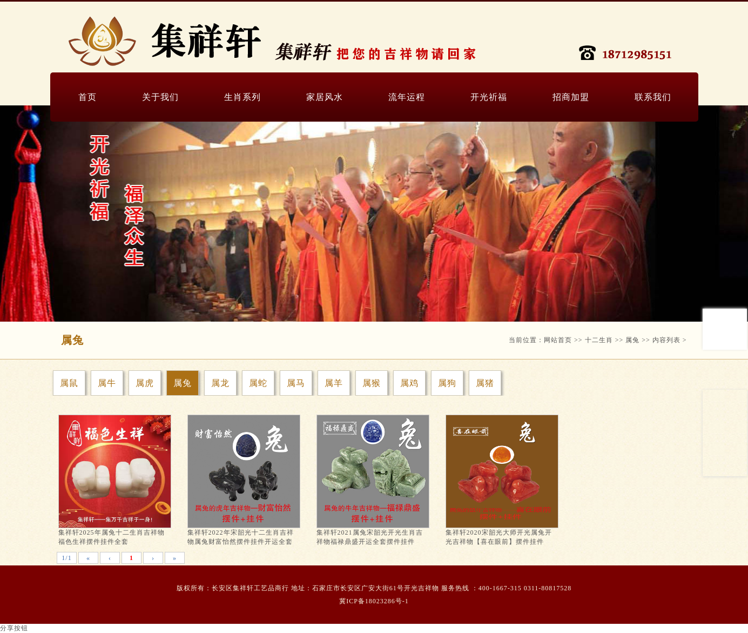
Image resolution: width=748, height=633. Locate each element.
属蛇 (258, 383)
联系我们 (653, 97)
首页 (87, 97)
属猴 (371, 383)
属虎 (145, 383)
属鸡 (409, 383)
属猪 (485, 383)
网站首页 (558, 340)
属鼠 (69, 383)
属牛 (107, 383)
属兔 (632, 340)
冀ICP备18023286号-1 (374, 601)
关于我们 (160, 97)
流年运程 (406, 97)
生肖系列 (242, 97)
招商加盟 (570, 97)
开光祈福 (488, 97)
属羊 (334, 383)
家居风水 (324, 97)
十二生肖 (599, 340)
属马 (296, 383)
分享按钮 (14, 628)
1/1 (66, 558)
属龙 (220, 383)
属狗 (447, 383)
